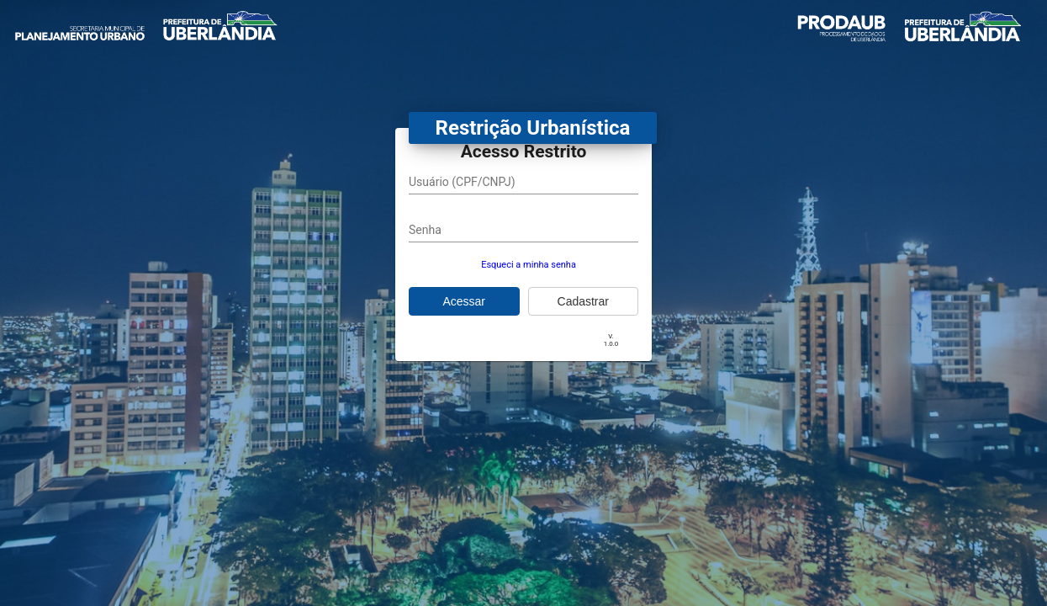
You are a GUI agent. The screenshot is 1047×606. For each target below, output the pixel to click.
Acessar (463, 301)
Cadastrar (583, 301)
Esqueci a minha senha (528, 264)
